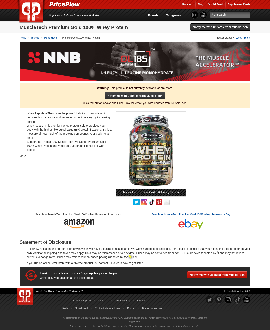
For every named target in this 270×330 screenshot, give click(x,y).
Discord (131, 308)
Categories (174, 15)
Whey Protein (243, 37)
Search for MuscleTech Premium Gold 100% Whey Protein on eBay (190, 214)
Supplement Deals (238, 4)
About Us (103, 300)
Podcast (187, 4)
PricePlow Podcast (152, 308)
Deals (65, 308)
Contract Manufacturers (107, 308)
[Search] (230, 14)
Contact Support (82, 300)
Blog (200, 4)
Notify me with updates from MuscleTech (220, 27)
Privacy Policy (122, 300)
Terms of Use (144, 300)
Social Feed (215, 4)
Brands (153, 15)
